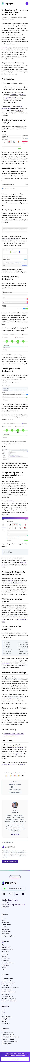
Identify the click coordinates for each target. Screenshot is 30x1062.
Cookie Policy (5, 1023)
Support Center (6, 947)
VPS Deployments (7, 990)
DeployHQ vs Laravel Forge (9, 1041)
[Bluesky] (23, 894)
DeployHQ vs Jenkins (8, 1034)
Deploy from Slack (7, 985)
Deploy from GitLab (7, 981)
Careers (4, 1012)
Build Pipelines (13, 501)
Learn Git (4, 956)
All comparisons (6, 1043)
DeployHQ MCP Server (8, 963)
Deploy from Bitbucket (8, 983)
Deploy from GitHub (7, 978)
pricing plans (20, 754)
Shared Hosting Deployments (10, 987)
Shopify (4, 19)
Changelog (5, 954)
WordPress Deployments (9, 992)
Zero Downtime (6, 994)
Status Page (5, 951)
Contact (4, 1014)
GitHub (12, 94)
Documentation (6, 924)
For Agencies (5, 933)
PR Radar (4, 967)
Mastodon (16, 792)
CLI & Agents (5, 965)
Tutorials (11, 19)
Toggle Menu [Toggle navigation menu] (27, 3)
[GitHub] (4, 894)
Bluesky (16, 789)
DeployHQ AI (5, 960)
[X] (10, 894)
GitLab (16, 94)
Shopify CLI (11, 581)
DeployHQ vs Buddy (7, 1032)
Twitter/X (22, 764)
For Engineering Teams (8, 936)
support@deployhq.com (9, 764)
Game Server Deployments (9, 1001)
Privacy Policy (6, 1019)
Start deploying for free (10, 861)
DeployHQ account (10, 98)
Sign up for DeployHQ (16, 747)
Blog (3, 945)
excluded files (6, 663)
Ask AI (3, 969)
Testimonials (5, 922)
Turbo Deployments (7, 996)
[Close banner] (27, 1054)
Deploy (8, 615)
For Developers (6, 931)
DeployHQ (5, 48)
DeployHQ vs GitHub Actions (10, 1037)
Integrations (5, 929)
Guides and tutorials (8, 949)
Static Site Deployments (9, 999)
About (3, 1010)
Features (4, 918)
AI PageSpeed (6, 958)
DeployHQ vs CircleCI (8, 1039)
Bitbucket (23, 94)
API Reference (6, 927)
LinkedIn (16, 784)
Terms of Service (6, 1017)
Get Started (15, 1059)
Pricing (4, 920)
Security (4, 1021)
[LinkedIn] (16, 894)
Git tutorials (19, 110)
